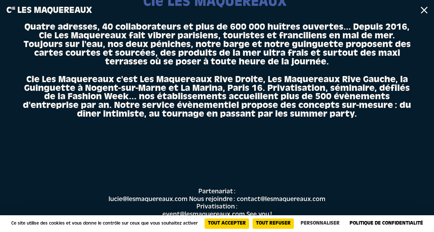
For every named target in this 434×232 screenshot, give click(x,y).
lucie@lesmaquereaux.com (148, 200)
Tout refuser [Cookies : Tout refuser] (273, 223)
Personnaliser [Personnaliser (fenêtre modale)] (320, 223)
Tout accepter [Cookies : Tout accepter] (227, 223)
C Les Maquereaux (49, 11)
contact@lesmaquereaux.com (281, 200)
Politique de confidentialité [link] (386, 223)
